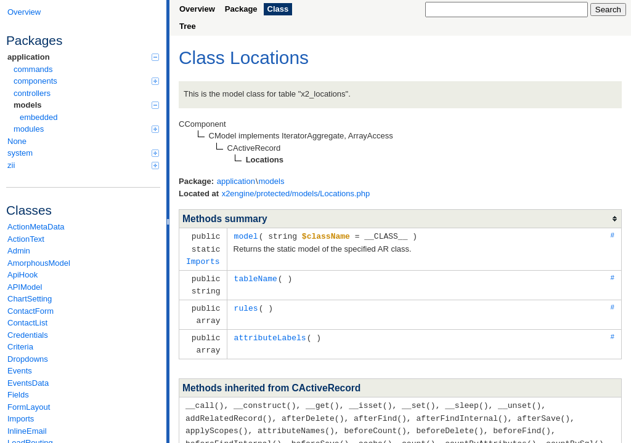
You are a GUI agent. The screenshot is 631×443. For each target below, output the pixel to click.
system (83, 153)
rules (246, 304)
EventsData (28, 383)
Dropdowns (27, 359)
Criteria (20, 346)
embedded (38, 117)
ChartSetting (29, 298)
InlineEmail (27, 431)
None (16, 141)
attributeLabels (270, 332)
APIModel (24, 287)
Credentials (27, 335)
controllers (32, 93)
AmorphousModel (38, 263)
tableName (255, 276)
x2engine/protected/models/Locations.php (296, 193)
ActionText (25, 239)
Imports (20, 418)
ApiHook (22, 274)
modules (86, 129)
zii (83, 165)
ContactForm (30, 311)
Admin (18, 250)
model (246, 235)
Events (19, 370)
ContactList (27, 322)
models (86, 105)
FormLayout (28, 407)
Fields (18, 394)
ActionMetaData (36, 226)
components (86, 81)
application (83, 57)
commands (33, 69)
